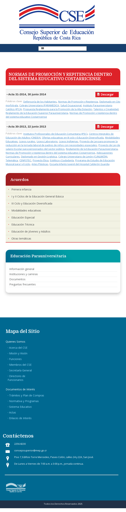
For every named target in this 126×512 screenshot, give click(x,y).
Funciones (15, 359)
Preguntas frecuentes (22, 284)
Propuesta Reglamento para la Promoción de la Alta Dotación (57, 109)
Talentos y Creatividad (106, 109)
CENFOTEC (25, 160)
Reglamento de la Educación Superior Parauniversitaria (37, 113)
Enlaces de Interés (20, 418)
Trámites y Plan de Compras (26, 395)
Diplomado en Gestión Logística (39, 156)
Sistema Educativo (20, 407)
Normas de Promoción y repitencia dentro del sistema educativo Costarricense (50, 152)
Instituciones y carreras (23, 274)
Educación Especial (23, 217)
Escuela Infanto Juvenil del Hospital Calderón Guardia (79, 164)
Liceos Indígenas (68, 141)
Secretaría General (20, 370)
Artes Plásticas (40, 164)
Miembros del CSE (20, 364)
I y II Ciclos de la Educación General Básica (37, 196)
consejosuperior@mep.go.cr (30, 450)
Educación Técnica (22, 224)
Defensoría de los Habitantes (40, 101)
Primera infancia (21, 189)
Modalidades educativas (26, 210)
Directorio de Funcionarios (16, 378)
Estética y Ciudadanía (62, 160)
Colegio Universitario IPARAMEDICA (39, 105)
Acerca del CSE (18, 347)
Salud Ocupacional (71, 105)
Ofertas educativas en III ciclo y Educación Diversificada (73, 137)
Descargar (107, 94)
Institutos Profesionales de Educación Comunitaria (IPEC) (55, 133)
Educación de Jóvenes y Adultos (30, 231)
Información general (21, 269)
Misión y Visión (18, 353)
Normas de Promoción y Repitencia (78, 101)
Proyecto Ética (40, 160)
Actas (12, 412)
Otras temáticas (21, 238)
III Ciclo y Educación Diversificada (31, 203)
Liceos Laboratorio (47, 141)
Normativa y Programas (24, 401)
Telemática (12, 160)
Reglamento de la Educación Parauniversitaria (92, 149)
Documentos (17, 279)
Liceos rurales (27, 141)
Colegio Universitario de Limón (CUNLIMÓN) (82, 156)
